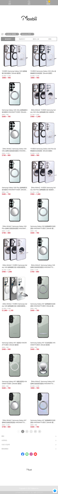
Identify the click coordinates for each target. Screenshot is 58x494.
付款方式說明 (6, 444)
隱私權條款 (5, 449)
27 (35, 431)
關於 (3, 436)
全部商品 (4, 440)
